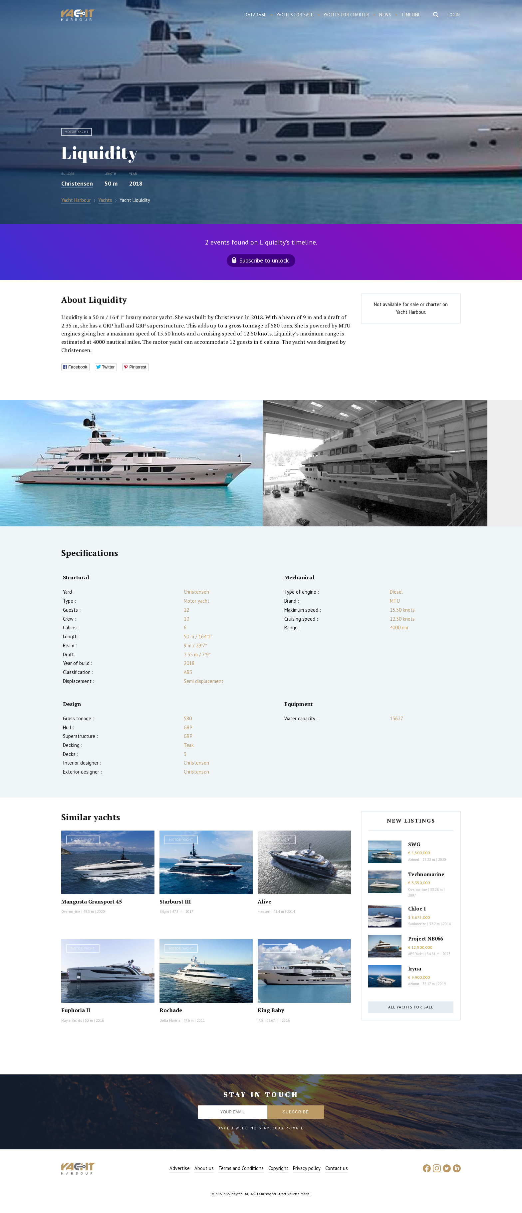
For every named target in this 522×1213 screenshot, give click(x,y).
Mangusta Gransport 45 (91, 901)
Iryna (414, 968)
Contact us (336, 1168)
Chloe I (417, 908)
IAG (260, 1020)
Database (255, 15)
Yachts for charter (347, 15)
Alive (264, 901)
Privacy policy (307, 1168)
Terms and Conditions (241, 1168)
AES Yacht (416, 953)
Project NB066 (425, 938)
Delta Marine (169, 1020)
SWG (414, 844)
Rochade (170, 1010)
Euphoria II (75, 1010)
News (385, 15)
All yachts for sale (410, 1006)
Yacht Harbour (78, 16)
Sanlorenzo (417, 923)
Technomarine (426, 874)
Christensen (77, 183)
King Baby (271, 1010)
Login (453, 15)
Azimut (413, 859)
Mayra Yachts (71, 1020)
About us (204, 1168)
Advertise (179, 1168)
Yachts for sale (295, 15)
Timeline (411, 15)
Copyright (278, 1168)
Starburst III (175, 901)
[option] (131, 463)
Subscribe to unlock (264, 260)
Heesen (264, 911)
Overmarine (71, 911)
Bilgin (164, 911)
